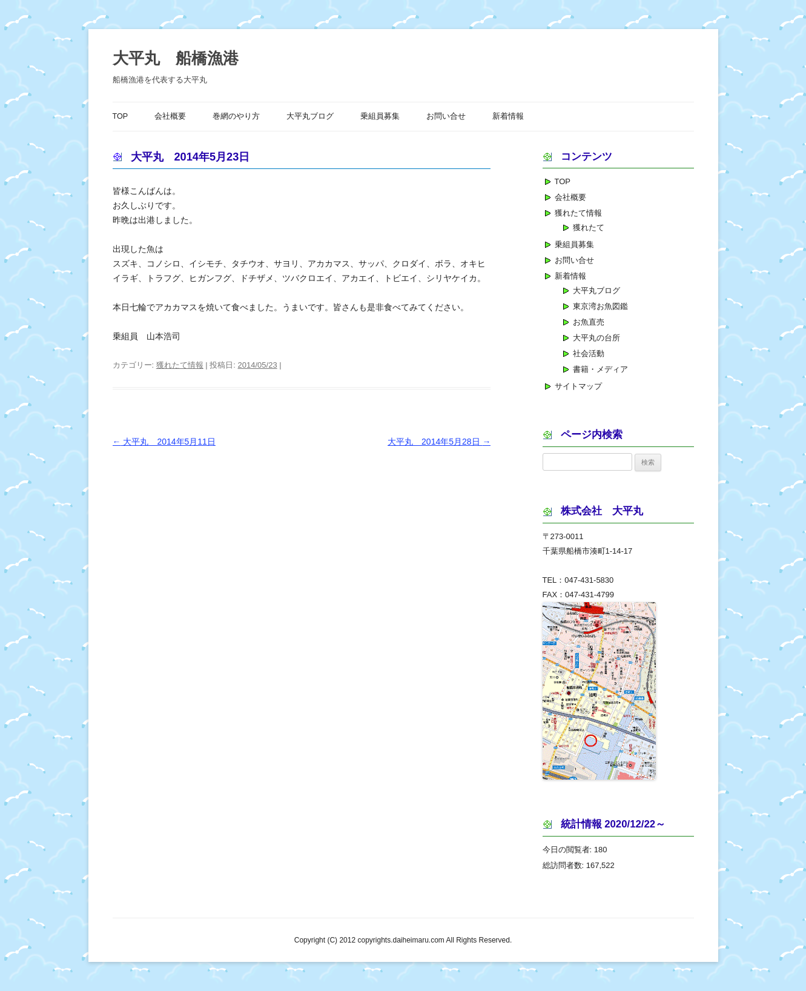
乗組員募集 (380, 116)
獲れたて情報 (179, 365)
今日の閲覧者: (568, 849)
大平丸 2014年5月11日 (164, 441)
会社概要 (170, 116)
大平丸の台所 (596, 337)
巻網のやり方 (236, 116)
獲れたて (588, 227)
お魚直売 (588, 321)
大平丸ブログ (310, 116)
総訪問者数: (564, 865)
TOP (120, 116)
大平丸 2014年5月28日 (439, 441)
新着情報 (508, 116)
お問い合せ (446, 116)
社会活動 (588, 353)
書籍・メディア (600, 369)
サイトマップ (578, 386)
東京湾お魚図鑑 (600, 306)
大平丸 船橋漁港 (176, 58)
